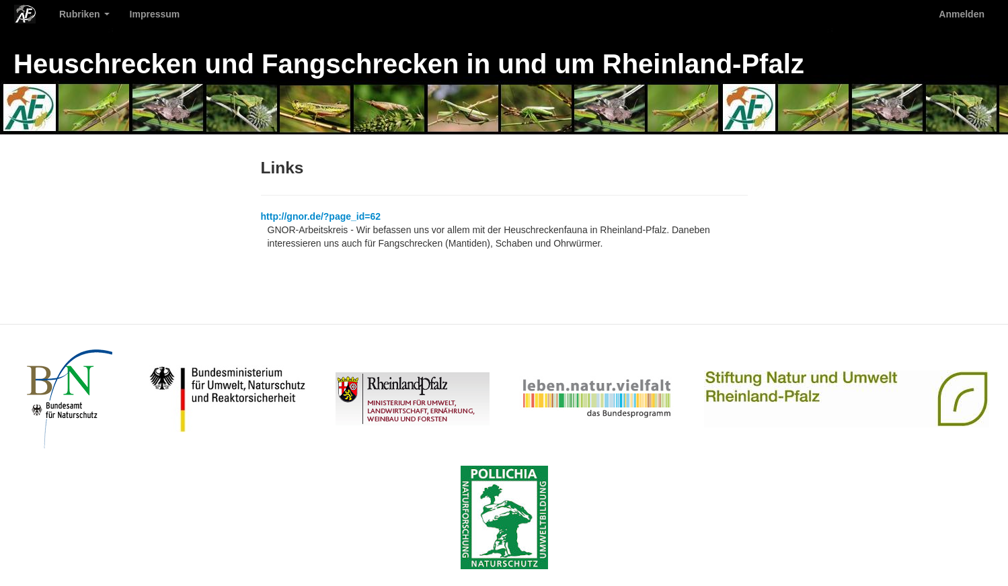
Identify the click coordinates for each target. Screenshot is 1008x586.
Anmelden (961, 14)
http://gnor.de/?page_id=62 (321, 216)
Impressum (155, 14)
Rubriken (84, 14)
